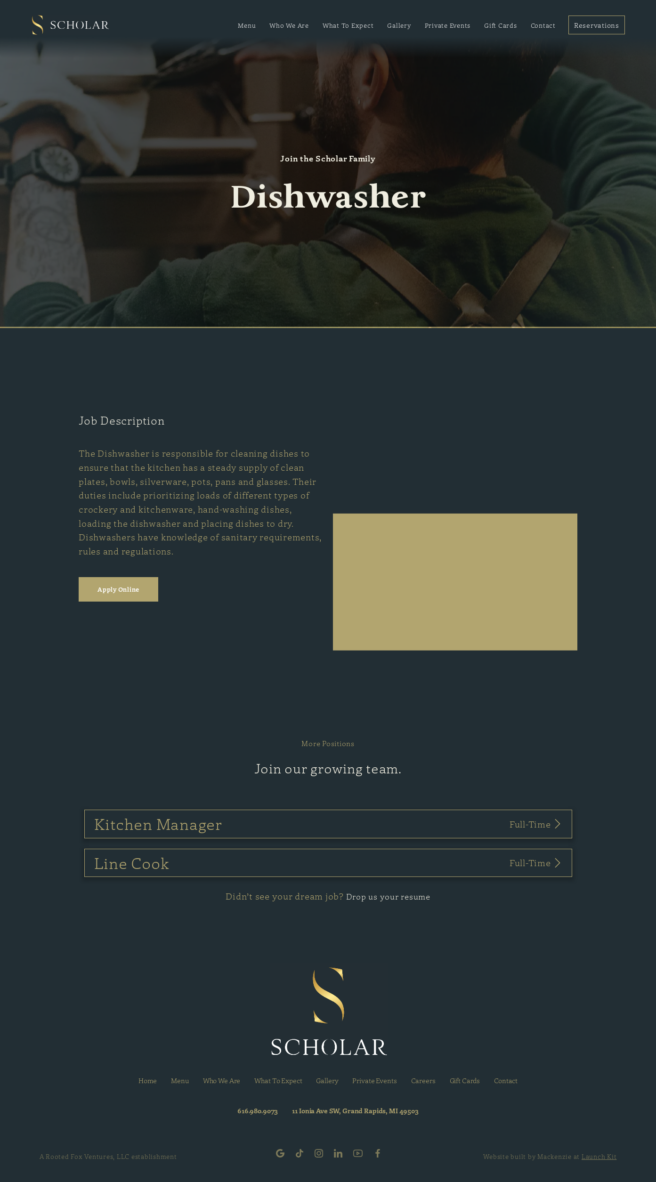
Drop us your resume (388, 896)
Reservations (596, 25)
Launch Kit (599, 1156)
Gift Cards (500, 25)
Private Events (448, 25)
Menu (247, 25)
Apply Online (118, 589)
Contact (543, 25)
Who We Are (289, 25)
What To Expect (348, 25)
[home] (70, 25)
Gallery (399, 25)
